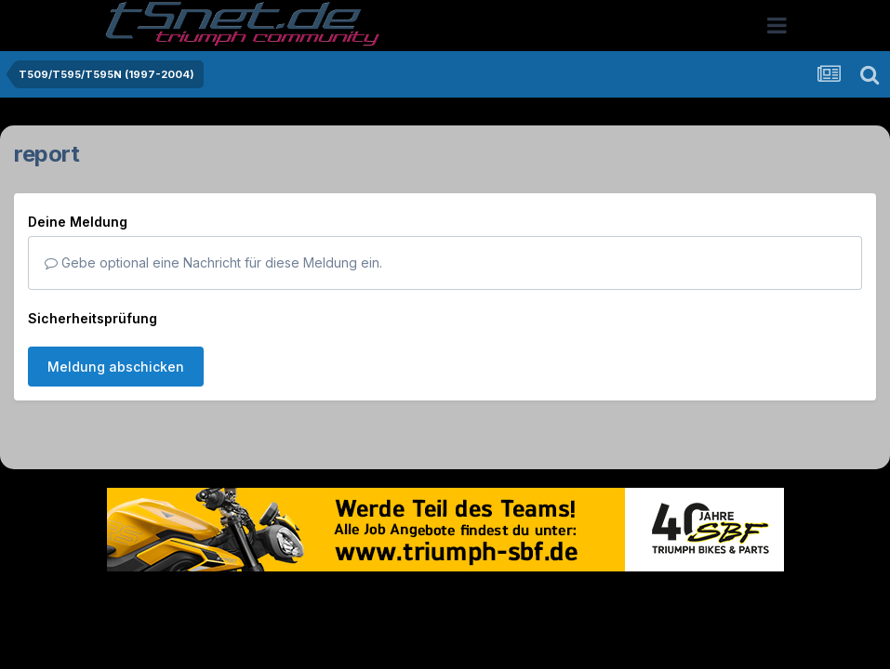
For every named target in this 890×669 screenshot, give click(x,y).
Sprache (267, 600)
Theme (343, 600)
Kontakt (564, 600)
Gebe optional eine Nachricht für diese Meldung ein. (213, 262)
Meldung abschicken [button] (115, 366)
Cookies (630, 600)
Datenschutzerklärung (456, 600)
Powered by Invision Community (445, 640)
